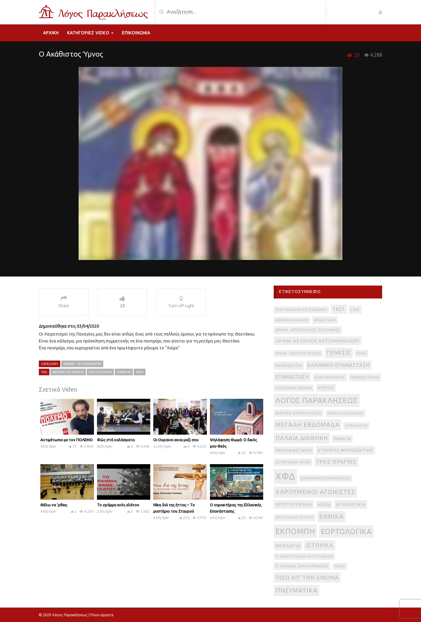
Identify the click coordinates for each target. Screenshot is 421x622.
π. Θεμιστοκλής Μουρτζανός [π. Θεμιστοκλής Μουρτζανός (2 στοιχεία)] (304, 556)
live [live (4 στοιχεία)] (355, 309)
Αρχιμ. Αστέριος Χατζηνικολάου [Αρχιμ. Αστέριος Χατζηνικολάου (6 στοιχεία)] (318, 340)
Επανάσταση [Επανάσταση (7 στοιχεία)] (292, 377)
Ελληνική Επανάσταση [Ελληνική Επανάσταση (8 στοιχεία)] (339, 365)
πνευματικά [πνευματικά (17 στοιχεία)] (296, 590)
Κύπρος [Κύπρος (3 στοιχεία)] (326, 388)
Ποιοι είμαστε (102, 615)
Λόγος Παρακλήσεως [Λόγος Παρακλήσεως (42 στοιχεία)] (317, 400)
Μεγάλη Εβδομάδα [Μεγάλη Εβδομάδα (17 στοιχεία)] (307, 424)
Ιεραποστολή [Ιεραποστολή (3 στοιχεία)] (365, 377)
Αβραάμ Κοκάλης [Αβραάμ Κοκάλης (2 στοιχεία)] (292, 320)
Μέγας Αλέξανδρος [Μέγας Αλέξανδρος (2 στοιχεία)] (345, 413)
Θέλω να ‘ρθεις (53, 505)
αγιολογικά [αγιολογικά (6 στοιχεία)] (350, 504)
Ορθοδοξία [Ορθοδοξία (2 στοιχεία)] (356, 425)
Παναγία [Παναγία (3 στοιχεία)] (342, 439)
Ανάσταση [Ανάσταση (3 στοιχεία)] (325, 320)
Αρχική (51, 32)
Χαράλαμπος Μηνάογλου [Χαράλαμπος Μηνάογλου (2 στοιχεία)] (325, 478)
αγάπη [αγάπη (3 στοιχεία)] (324, 505)
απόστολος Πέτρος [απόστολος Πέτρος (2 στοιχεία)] (294, 517)
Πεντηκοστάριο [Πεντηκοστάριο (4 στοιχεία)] (294, 450)
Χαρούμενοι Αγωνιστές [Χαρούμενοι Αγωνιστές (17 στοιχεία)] (315, 491)
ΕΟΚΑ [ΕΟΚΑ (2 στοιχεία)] (361, 353)
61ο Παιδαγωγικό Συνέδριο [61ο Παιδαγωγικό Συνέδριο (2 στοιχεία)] (301, 309)
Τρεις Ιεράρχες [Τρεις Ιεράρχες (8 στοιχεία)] (336, 461)
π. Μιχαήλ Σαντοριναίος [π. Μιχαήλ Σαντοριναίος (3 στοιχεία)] (302, 566)
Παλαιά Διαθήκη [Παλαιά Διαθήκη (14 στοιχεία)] (302, 438)
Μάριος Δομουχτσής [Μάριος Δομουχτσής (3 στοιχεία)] (299, 413)
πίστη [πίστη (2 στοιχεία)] (339, 566)
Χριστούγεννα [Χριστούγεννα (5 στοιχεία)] (294, 504)
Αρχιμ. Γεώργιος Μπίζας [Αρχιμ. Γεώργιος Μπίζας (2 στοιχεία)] (298, 353)
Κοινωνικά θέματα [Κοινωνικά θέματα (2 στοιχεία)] (294, 388)
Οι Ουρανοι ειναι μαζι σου (175, 440)
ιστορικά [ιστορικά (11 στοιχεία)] (319, 545)
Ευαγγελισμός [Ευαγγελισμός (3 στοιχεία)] (330, 377)
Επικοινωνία (136, 32)
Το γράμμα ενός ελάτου (118, 505)
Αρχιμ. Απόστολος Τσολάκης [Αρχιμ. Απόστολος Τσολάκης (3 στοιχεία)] (308, 330)
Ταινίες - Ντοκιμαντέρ (82, 364)
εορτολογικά (100, 372)
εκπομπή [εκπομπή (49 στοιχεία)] (295, 531)
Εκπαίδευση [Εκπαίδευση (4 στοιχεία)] (289, 365)
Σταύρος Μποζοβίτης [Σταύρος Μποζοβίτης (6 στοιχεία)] (345, 450)
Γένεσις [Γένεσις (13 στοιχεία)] (339, 352)
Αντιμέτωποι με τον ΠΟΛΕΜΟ (66, 440)
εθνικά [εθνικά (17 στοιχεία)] (331, 516)
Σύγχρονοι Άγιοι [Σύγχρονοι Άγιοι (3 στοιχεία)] (293, 462)
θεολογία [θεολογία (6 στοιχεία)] (288, 545)
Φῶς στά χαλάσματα (116, 440)
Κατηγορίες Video (90, 32)
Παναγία (124, 372)
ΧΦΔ (139, 372)
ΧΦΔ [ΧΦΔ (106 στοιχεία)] (285, 476)
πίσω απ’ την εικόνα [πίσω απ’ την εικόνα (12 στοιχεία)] (307, 577)
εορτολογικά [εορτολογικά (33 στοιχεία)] (346, 531)
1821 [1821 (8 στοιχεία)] (339, 309)
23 (357, 55)
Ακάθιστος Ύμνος (68, 372)
